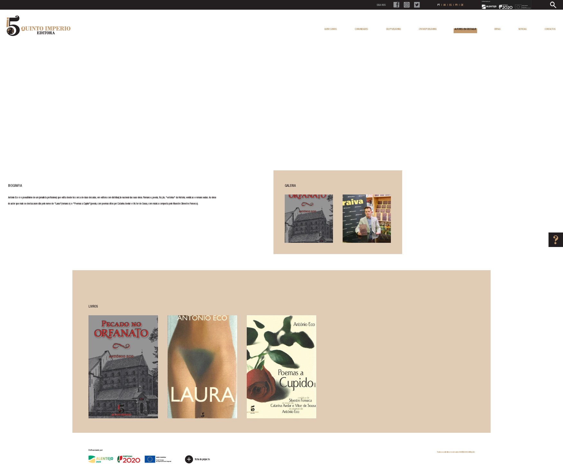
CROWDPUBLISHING (428, 29)
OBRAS (497, 29)
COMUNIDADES (361, 29)
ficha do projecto (197, 459)
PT (439, 4)
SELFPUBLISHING (393, 29)
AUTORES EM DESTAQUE (465, 30)
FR (456, 4)
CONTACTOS (550, 29)
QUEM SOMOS (330, 29)
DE (462, 4)
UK (444, 4)
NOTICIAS (523, 29)
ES (450, 4)
